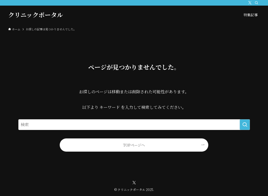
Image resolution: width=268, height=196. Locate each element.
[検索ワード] (134, 124)
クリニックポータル (35, 15)
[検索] (256, 3)
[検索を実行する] (245, 124)
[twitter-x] (250, 3)
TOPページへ (134, 145)
